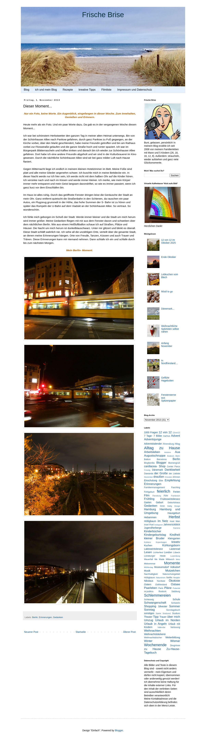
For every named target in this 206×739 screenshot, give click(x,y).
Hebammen (150, 517)
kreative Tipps (87, 89)
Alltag (177, 444)
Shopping (150, 606)
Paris (160, 588)
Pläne (168, 588)
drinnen (176, 477)
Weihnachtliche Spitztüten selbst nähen (170, 329)
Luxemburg (175, 556)
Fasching (175, 487)
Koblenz (147, 542)
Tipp (156, 616)
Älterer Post (129, 632)
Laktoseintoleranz (153, 549)
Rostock (162, 591)
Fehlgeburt (149, 492)
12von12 (176, 433)
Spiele (158, 613)
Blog (26, 89)
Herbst (174, 517)
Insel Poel (149, 524)
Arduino (167, 452)
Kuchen (148, 545)
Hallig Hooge (173, 506)
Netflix (169, 577)
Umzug (148, 620)
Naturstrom (160, 578)
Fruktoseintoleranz (170, 499)
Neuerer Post (31, 632)
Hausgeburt (174, 513)
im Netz (163, 521)
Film (147, 495)
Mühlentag (148, 567)
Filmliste (106, 89)
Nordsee (161, 581)
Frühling (149, 499)
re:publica (148, 591)
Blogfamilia (149, 463)
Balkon (147, 459)
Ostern (147, 584)
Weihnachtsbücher (153, 637)
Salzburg (175, 591)
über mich (173, 616)
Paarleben (150, 588)
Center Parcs (173, 466)
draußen (158, 476)
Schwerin (175, 603)
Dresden (168, 477)
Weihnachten (152, 630)
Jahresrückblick (172, 524)
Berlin (35, 617)
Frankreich (175, 496)
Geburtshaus (174, 502)
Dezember (148, 477)
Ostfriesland (161, 584)
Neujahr (176, 578)
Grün (162, 506)
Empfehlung (172, 480)
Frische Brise (103, 15)
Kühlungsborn (171, 545)
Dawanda (148, 473)
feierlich (163, 491)
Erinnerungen (45, 617)
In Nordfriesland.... (169, 362)
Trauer (162, 616)
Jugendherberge (153, 527)
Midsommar (149, 563)
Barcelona (161, 459)
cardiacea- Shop (154, 466)
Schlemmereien (157, 595)
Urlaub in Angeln (155, 623)
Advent (175, 435)
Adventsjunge (153, 439)
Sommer (174, 606)
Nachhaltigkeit (151, 574)
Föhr (166, 495)
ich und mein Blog (46, 89)
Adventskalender (153, 443)
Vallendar (161, 627)
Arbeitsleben (152, 452)
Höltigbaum (150, 521)
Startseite (81, 632)
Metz (178, 559)
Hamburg (150, 509)
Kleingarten (174, 538)
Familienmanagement (154, 487)
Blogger (161, 462)
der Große (161, 473)
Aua (177, 452)
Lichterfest (158, 552)
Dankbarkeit (172, 469)
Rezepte (68, 89)
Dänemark (157, 469)
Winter (148, 641)
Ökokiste (174, 580)
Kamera (176, 528)
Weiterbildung (172, 637)
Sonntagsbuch (173, 610)
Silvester (162, 606)
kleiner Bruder (154, 538)
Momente (172, 563)
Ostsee (175, 584)
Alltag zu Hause (162, 448)
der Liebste (174, 473)
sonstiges (149, 613)
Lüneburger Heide (155, 556)
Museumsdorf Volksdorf (167, 567)
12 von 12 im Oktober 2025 (168, 241)
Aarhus (166, 436)
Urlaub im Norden (167, 620)
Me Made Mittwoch (164, 559)
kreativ (176, 542)
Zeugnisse (175, 645)
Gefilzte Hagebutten (167, 379)
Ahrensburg (168, 444)
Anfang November (166, 344)
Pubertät (176, 588)
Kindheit (175, 534)
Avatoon (170, 456)
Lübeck (176, 552)
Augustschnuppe (154, 455)
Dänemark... (167, 308)
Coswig (147, 470)
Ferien (176, 491)
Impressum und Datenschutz (134, 89)
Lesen (148, 552)
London (168, 552)
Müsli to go (167, 291)
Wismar (175, 641)
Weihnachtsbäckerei (155, 634)
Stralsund (167, 613)
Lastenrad (174, 549)
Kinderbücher (152, 531)
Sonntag (149, 609)
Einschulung (150, 480)
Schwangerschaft (155, 602)
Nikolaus (148, 580)
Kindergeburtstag (155, 534)
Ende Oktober (168, 257)
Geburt (159, 502)
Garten (147, 502)
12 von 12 (165, 432)
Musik (147, 570)
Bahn (178, 456)
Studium (176, 613)
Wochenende (155, 645)
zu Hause (152, 649)
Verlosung (175, 627)
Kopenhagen (161, 542)
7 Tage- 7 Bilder (153, 435)
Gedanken (58, 617)
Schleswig (149, 599)
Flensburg (156, 496)
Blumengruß (174, 463)
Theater (148, 616)
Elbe (161, 480)
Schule (176, 599)
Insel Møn (175, 521)
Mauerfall (148, 559)
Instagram (158, 525)
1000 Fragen (151, 432)
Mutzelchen (172, 570)
